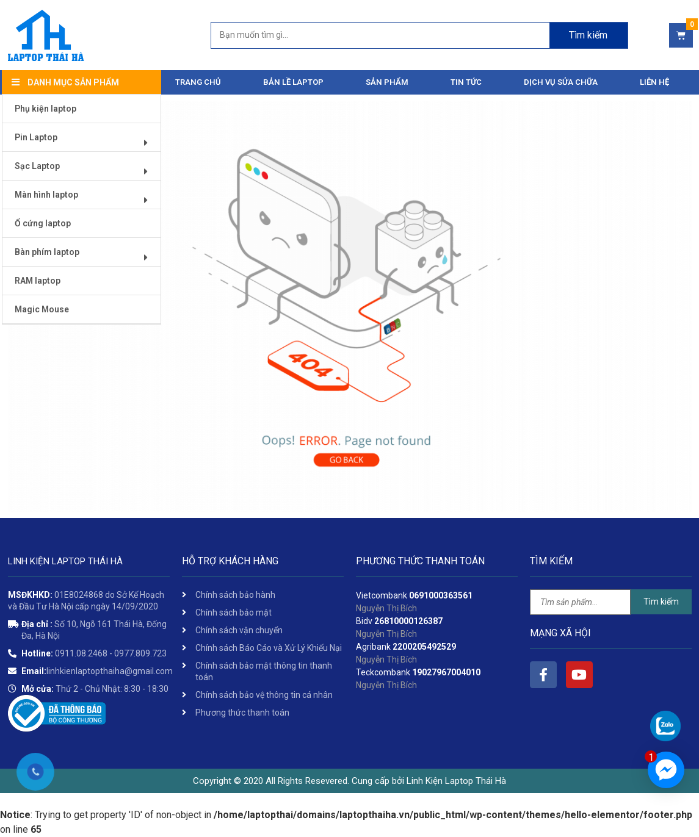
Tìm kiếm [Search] (588, 35)
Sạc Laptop (86, 170)
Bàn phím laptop (86, 256)
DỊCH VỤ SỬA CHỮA (561, 82)
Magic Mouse (42, 309)
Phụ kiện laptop (45, 108)
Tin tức (466, 82)
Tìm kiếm (661, 601)
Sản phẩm (387, 82)
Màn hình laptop (86, 199)
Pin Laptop (86, 141)
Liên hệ (654, 82)
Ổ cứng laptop (43, 223)
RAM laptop (37, 281)
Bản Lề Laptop (293, 82)
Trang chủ (198, 82)
